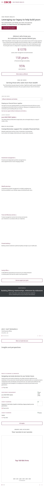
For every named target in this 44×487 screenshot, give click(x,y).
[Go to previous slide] (37, 335)
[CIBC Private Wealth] (14, 2)
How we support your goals (22, 280)
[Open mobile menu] (2, 2)
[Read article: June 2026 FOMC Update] (7, 395)
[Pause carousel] (40, 336)
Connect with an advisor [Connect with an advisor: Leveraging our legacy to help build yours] (9, 28)
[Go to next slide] (41, 335)
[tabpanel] (22, 112)
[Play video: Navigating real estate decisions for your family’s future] (18, 376)
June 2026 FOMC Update (9, 117)
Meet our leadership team (22, 341)
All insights (22, 423)
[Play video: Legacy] (3, 415)
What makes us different (22, 74)
